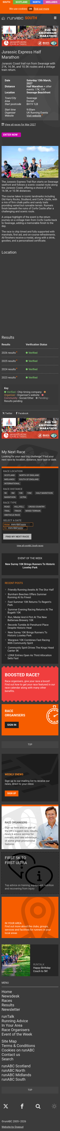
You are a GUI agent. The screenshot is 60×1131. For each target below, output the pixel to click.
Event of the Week (17, 1034)
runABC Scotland (16, 1066)
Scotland (22, 2)
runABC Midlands (16, 1075)
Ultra (23, 497)
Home (7, 992)
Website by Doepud (13, 1126)
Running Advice (15, 1021)
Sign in (11, 724)
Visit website (34, 115)
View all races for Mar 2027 (20, 124)
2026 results (9, 352)
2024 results (9, 369)
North (36, 2)
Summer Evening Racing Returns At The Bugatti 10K (30, 611)
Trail (7, 511)
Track (17, 511)
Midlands (51, 2)
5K (5, 493)
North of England (29, 475)
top (30, 744)
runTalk (8, 1016)
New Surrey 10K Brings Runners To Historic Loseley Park (27, 634)
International (12, 483)
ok (30, 9)
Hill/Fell (19, 506)
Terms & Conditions (18, 1045)
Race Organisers (16, 1030)
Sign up (11, 793)
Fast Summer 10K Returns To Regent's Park (29, 603)
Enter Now (10, 134)
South (6, 2)
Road (7, 506)
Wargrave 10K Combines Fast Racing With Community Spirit (29, 642)
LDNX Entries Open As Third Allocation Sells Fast (30, 657)
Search (7, 1059)
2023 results (9, 377)
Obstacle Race (12, 515)
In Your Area (12, 1025)
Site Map (9, 1041)
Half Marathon (44, 493)
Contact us (11, 1054)
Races (7, 1000)
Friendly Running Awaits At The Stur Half (31, 589)
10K (21, 493)
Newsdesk (10, 996)
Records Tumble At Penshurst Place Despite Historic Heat (28, 626)
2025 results (9, 361)
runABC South (13, 1079)
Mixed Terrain (32, 511)
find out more (41, 8)
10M (29, 493)
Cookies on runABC (18, 1050)
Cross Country (36, 506)
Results (8, 1005)
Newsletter (11, 1009)
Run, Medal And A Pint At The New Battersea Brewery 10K (27, 619)
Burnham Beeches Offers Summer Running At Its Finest (27, 596)
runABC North (13, 1070)
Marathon (10, 497)
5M (12, 493)
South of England (29, 479)
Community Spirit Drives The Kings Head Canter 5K (31, 649)
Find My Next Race (17, 536)
